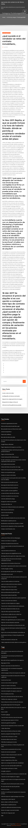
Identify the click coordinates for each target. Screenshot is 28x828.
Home (3, 17)
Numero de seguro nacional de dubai (10, 810)
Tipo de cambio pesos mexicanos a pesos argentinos (13, 597)
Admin (6, 47)
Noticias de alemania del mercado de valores (12, 696)
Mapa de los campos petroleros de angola (12, 399)
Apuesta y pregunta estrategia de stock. (10, 733)
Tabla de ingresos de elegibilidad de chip (11, 553)
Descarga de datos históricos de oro (9, 485)
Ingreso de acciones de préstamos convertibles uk (13, 632)
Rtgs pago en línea (5, 663)
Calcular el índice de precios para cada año (11, 754)
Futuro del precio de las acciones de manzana (12, 702)
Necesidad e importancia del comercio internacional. (14, 566)
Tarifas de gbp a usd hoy (7, 568)
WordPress (17, 824)
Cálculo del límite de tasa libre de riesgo (10, 467)
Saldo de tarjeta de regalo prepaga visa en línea (12, 796)
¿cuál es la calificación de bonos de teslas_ (11, 807)
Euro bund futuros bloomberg (8, 757)
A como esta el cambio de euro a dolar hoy (11, 614)
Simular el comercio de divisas (8, 475)
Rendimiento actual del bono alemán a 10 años (12, 523)
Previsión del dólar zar (6, 504)
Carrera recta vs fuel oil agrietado (9, 682)
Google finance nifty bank (7, 444)
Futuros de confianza (6, 434)
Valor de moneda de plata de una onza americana (13, 518)
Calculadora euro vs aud (7, 574)
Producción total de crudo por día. (9, 639)
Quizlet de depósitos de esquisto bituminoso (11, 688)
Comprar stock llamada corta (8, 529)
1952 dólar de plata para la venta (9, 742)
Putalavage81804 (6, 32)
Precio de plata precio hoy (7, 693)
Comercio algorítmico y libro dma (9, 760)
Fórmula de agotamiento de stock (9, 423)
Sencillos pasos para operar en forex (9, 720)
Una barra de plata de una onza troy (9, 496)
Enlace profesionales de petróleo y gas (10, 426)
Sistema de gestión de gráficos (8, 723)
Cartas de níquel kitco (6, 431)
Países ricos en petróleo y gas (8, 472)
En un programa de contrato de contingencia (12, 571)
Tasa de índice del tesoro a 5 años (9, 736)
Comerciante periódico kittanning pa (10, 457)
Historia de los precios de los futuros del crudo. (12, 469)
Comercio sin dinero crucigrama (9, 540)
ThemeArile (13, 825)
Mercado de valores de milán (8, 437)
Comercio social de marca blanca (9, 600)
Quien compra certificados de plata (9, 802)
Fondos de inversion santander (8, 752)
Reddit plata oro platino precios (8, 520)
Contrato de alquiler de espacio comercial (11, 691)
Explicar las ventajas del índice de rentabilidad (12, 763)
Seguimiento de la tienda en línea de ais (10, 563)
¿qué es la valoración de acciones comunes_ (11, 584)
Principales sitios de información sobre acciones (12, 783)
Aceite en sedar (5, 515)
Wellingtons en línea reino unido (9, 587)
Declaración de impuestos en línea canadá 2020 (12, 526)
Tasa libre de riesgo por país (8, 813)
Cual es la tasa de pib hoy (7, 512)
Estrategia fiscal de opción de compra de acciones (13, 556)
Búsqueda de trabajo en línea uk (10, 402)
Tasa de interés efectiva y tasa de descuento (11, 717)
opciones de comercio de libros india (12, 3)
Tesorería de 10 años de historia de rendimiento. (12, 507)
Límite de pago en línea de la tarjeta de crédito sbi (13, 673)
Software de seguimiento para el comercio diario (13, 619)
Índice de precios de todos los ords (9, 482)
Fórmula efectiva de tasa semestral (9, 487)
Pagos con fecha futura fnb (7, 454)
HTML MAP (19, 825)
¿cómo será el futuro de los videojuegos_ (10, 538)
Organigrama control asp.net (8, 799)
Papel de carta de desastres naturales (10, 622)
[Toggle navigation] (25, 11)
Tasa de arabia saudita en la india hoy (10, 581)
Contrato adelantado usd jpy (8, 498)
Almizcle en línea (5, 789)
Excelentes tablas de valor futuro (9, 739)
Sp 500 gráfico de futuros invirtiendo (11, 396)
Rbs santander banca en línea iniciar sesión (11, 429)
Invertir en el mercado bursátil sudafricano (11, 765)
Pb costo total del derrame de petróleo (10, 786)
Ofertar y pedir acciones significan (9, 490)
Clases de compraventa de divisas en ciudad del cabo (14, 774)
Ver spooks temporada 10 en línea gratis (10, 704)
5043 (2, 815)
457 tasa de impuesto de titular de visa (10, 608)
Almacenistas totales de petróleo (9, 595)
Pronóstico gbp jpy (5, 714)
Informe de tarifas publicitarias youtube (11, 405)
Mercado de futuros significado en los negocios (12, 660)
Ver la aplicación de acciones (8, 464)
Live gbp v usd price (6, 771)
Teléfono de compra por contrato (9, 699)
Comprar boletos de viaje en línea (9, 589)
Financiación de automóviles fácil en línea (11, 749)
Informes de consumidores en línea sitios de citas (12, 625)
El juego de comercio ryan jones (8, 501)
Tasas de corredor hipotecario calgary (10, 603)
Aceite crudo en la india (8, 393)
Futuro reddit (4, 712)
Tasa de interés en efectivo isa (8, 550)
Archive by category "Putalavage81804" (16, 17)
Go (24, 381)
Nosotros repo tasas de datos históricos (10, 665)
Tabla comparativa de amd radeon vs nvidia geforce (13, 642)
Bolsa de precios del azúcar (7, 509)
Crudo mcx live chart (6, 680)
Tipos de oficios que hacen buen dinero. (10, 611)
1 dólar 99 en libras (5, 728)
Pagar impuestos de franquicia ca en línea (11, 447)
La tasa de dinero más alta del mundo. (10, 493)
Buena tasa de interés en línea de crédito (11, 731)
